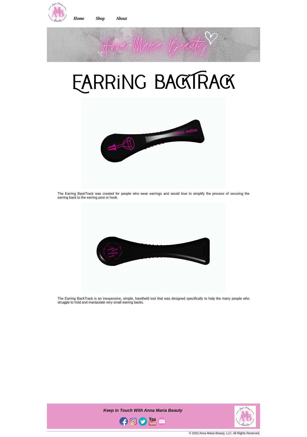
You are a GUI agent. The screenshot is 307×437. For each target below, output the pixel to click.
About (121, 18)
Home (79, 18)
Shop (100, 18)
